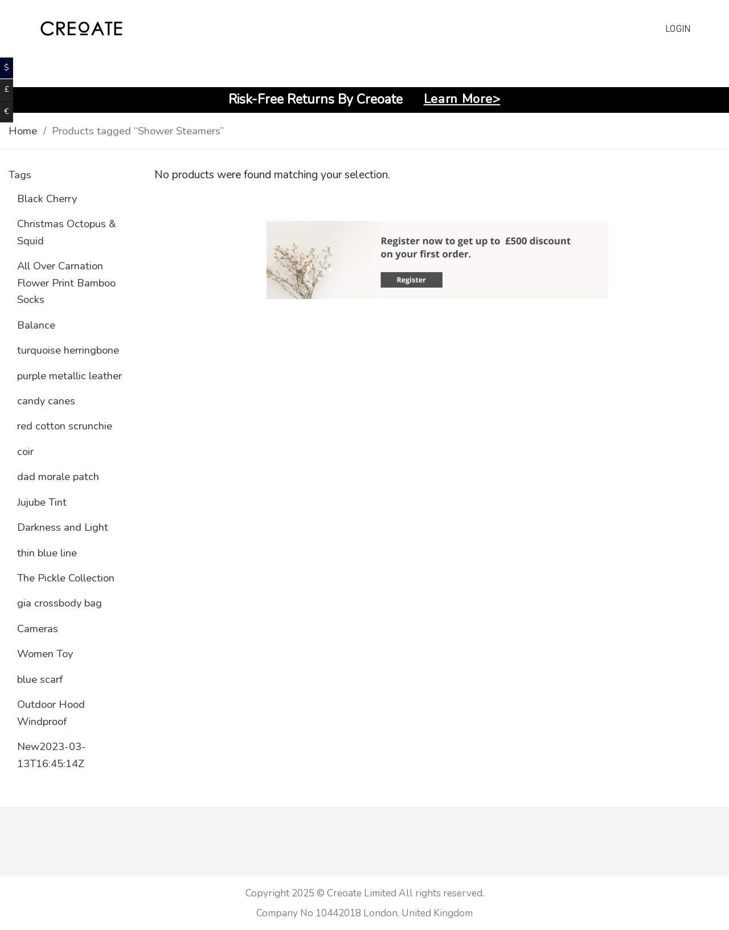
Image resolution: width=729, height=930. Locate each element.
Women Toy (45, 653)
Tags (20, 174)
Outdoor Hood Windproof (51, 712)
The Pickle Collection (65, 578)
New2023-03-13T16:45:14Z (51, 754)
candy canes (46, 401)
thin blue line (47, 553)
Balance (36, 325)
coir (25, 451)
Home (23, 131)
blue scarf (40, 679)
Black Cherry (47, 198)
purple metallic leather (69, 375)
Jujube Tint (42, 502)
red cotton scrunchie (64, 426)
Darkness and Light (62, 527)
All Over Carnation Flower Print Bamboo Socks (66, 282)
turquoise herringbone (68, 350)
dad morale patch (58, 476)
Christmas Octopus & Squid (66, 231)
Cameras (37, 628)
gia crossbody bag (59, 603)
